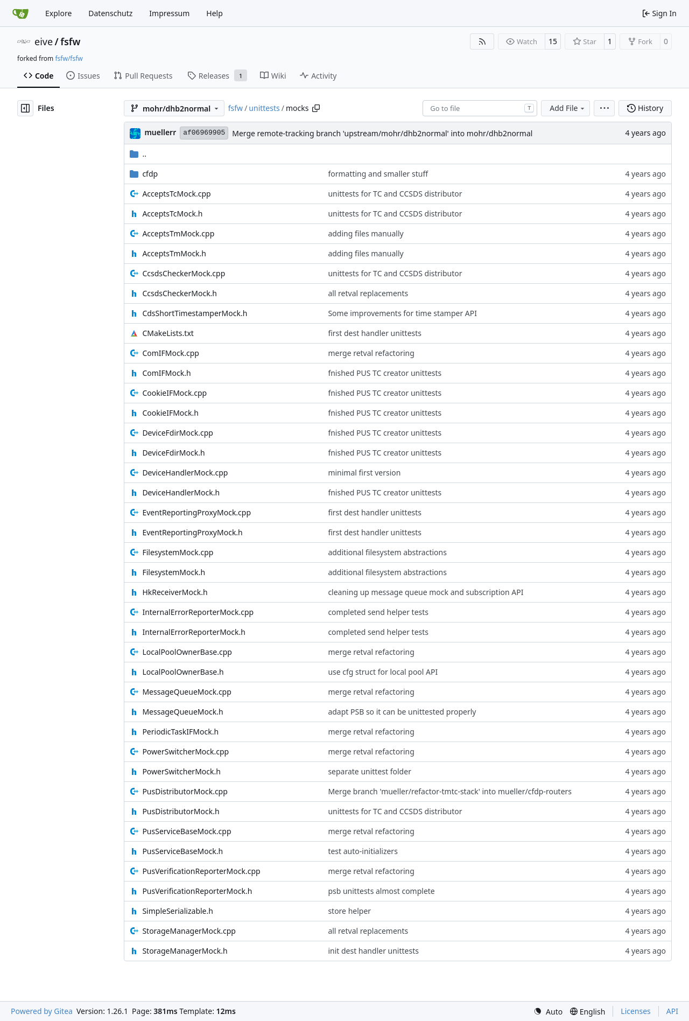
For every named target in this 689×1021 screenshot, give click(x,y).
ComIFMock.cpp (170, 353)
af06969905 (204, 133)
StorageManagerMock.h (184, 951)
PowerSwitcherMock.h (181, 771)
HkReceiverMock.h (174, 592)
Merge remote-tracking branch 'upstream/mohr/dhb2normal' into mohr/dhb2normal (382, 133)
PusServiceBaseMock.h (182, 851)
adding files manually (365, 233)
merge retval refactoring (371, 353)
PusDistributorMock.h (180, 811)
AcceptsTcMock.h (172, 213)
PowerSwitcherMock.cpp (185, 751)
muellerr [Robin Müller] (160, 132)
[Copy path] (316, 108)
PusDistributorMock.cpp (184, 791)
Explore (58, 13)
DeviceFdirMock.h (173, 452)
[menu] (604, 108)
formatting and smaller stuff (378, 174)
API (672, 1011)
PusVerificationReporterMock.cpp (201, 871)
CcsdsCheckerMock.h (179, 293)
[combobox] (480, 108)
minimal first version (364, 472)
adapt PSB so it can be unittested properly (402, 712)
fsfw (70, 41)
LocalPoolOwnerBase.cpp (187, 652)
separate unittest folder (369, 771)
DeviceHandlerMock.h (181, 492)
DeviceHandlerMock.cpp (185, 472)
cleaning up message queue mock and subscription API (425, 592)
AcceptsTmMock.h (174, 253)
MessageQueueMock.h (182, 712)
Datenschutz (110, 13)
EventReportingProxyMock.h (192, 532)
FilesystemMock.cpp (177, 552)
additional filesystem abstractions (387, 552)
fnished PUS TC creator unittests (384, 373)
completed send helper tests (378, 612)
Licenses (636, 1011)
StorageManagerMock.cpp (188, 931)
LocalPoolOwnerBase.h (182, 672)
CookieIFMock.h (170, 413)
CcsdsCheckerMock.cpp (183, 273)
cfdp (150, 174)
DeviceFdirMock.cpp (177, 433)
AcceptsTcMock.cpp (176, 193)
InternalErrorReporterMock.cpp (198, 612)
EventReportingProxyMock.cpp (196, 512)
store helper (349, 911)
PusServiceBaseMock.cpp (186, 831)
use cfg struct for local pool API (383, 672)
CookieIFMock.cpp (174, 393)
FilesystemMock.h (173, 572)
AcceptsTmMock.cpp (178, 233)
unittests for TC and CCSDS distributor (395, 193)
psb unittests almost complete (381, 891)
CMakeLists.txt (167, 333)
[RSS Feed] (482, 41)
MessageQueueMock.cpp (186, 692)
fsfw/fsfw (68, 58)
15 (553, 41)
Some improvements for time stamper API (402, 313)
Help (214, 13)
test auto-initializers (362, 851)
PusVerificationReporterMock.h (197, 891)
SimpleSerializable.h (177, 911)
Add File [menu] (568, 108)
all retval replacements (368, 293)
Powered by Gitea (42, 1011)
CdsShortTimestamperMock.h (194, 313)
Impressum (169, 13)
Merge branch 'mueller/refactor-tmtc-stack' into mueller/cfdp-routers (450, 791)
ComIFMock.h (166, 373)
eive (43, 41)
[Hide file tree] (25, 108)
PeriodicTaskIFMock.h (180, 731)
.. (138, 154)
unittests (264, 108)
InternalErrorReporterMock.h (193, 632)
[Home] (20, 13)
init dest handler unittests (373, 951)
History (645, 108)
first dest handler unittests (374, 333)
